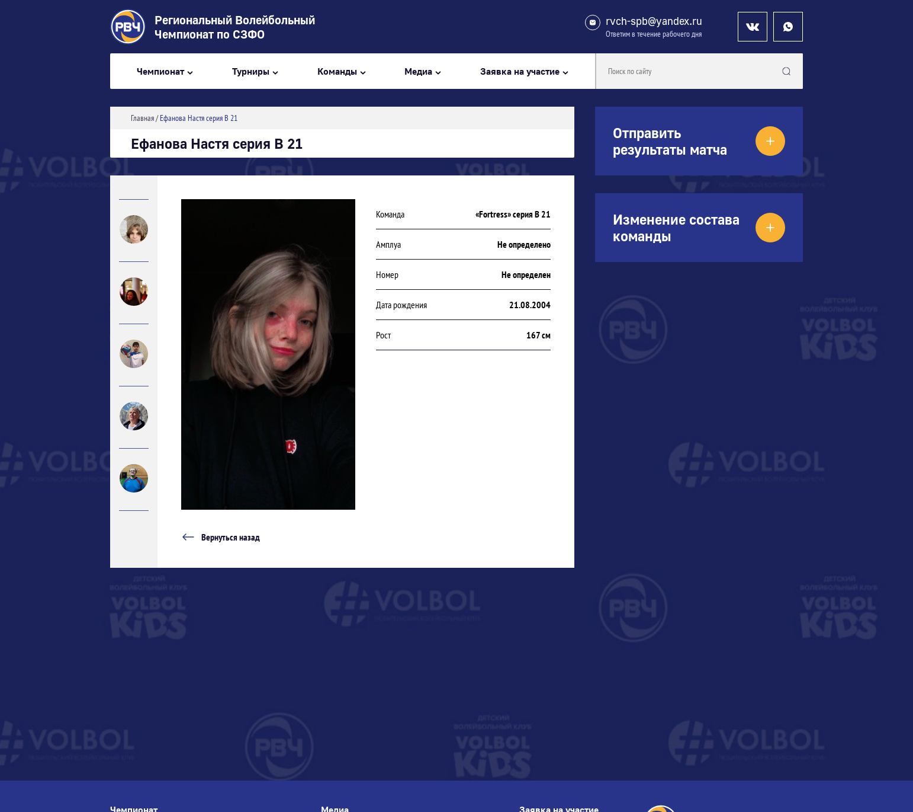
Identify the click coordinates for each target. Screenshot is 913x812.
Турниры (250, 71)
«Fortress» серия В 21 (513, 214)
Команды (337, 71)
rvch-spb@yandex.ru (654, 21)
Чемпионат (160, 71)
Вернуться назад (220, 537)
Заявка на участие (520, 71)
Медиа (418, 71)
